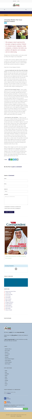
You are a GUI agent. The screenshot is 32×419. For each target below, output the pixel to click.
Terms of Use (12, 416)
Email (5, 183)
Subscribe (25, 409)
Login (18, 1)
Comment (6, 194)
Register (14, 1)
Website (6, 189)
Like (6, 159)
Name (5, 178)
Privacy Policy (18, 416)
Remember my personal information (12, 206)
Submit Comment (9, 212)
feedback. (9, 393)
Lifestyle (6, 15)
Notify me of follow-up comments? (12, 208)
